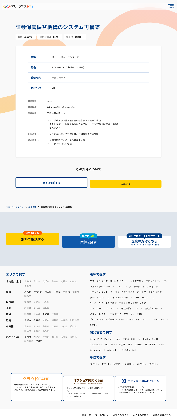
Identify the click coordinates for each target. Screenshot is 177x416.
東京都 (27, 284)
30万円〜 (94, 356)
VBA (130, 336)
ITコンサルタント (99, 284)
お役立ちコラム (121, 405)
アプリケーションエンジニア (104, 300)
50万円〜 (118, 356)
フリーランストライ (14, 205)
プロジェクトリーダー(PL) (103, 311)
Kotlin (146, 331)
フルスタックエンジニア (102, 279)
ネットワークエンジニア (149, 284)
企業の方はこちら (162, 405)
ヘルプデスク (136, 273)
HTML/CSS (124, 342)
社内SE (93, 317)
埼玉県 (48, 284)
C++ (133, 331)
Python (108, 331)
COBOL (138, 336)
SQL (134, 342)
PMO (121, 311)
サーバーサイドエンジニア (103, 295)
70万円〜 (141, 356)
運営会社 (130, 410)
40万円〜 (106, 356)
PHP (99, 331)
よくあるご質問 (141, 405)
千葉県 (57, 284)
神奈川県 (37, 284)
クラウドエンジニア (100, 290)
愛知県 (46, 306)
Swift (155, 331)
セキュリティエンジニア (139, 311)
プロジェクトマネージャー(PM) (126, 306)
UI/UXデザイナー (119, 273)
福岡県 (27, 329)
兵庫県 (36, 312)
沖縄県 (39, 333)
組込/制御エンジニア (131, 300)
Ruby (117, 331)
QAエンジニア (124, 279)
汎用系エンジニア (154, 300)
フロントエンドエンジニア (132, 295)
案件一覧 (86, 405)
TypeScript (110, 342)
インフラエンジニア (122, 290)
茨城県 (66, 284)
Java (92, 331)
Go (106, 336)
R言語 (122, 336)
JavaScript (96, 342)
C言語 (126, 331)
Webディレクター (99, 306)
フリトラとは (102, 405)
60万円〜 (130, 356)
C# (139, 331)
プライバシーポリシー (147, 410)
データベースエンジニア (122, 284)
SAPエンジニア (161, 311)
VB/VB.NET (151, 336)
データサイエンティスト (146, 279)
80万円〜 (153, 356)
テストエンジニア (99, 273)
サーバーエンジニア (145, 290)
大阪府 (27, 312)
